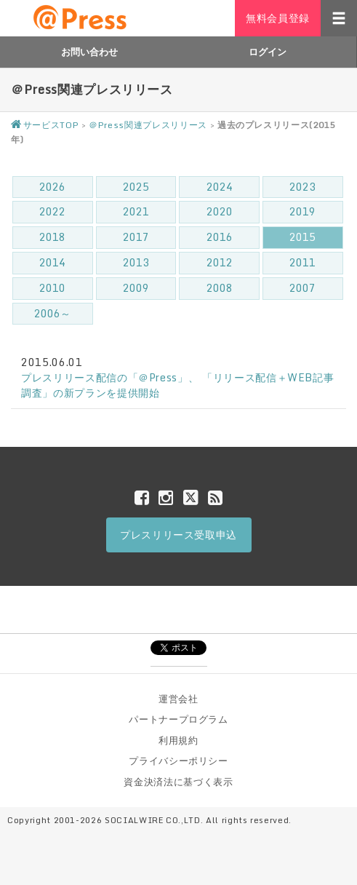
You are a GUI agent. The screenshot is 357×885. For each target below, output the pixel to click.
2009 (136, 287)
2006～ (52, 313)
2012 (219, 262)
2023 (302, 186)
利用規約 (178, 740)
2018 (52, 237)
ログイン (267, 52)
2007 (302, 287)
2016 (219, 237)
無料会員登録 (278, 17)
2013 (136, 262)
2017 (136, 237)
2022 (52, 211)
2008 (219, 287)
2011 (302, 262)
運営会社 (178, 699)
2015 (302, 237)
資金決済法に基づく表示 (178, 782)
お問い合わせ (89, 52)
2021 (136, 211)
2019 (302, 211)
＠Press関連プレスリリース (148, 125)
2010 (52, 287)
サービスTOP (45, 125)
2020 (219, 211)
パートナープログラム (178, 719)
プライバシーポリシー (178, 761)
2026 (52, 186)
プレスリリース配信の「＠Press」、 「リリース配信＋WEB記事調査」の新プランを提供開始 (177, 385)
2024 (219, 186)
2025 (136, 186)
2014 (52, 262)
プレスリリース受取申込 (178, 534)
